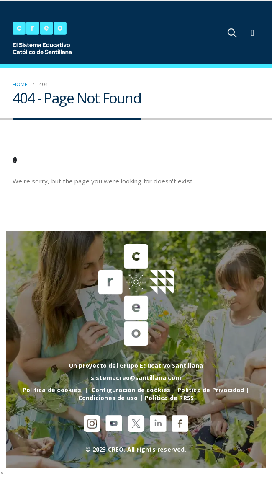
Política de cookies (52, 390)
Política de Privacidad (210, 390)
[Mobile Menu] (252, 33)
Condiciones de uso (108, 398)
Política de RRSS (169, 398)
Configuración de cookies (131, 390)
